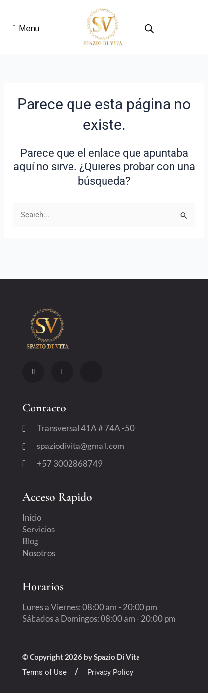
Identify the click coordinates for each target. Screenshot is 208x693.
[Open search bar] (149, 28)
